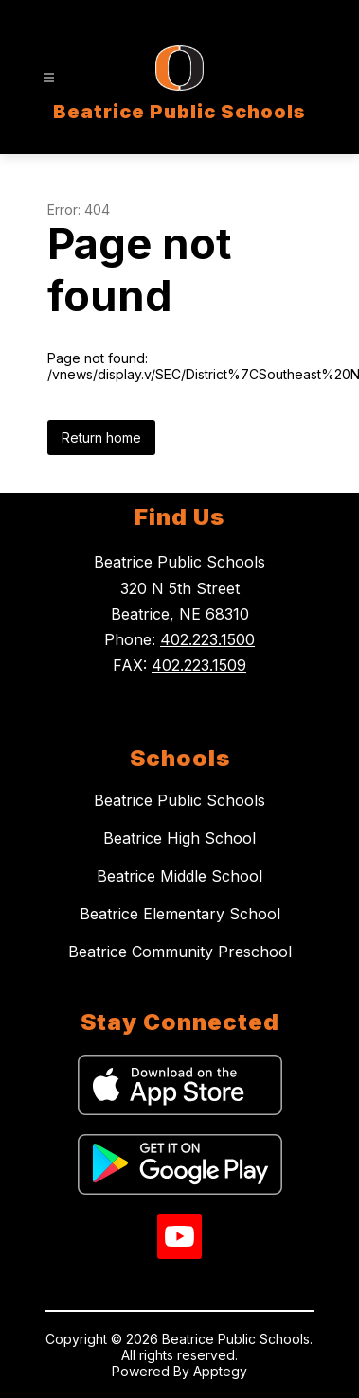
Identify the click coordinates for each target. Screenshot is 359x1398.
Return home (101, 437)
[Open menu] (49, 78)
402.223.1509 (199, 664)
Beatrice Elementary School (180, 913)
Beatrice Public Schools (179, 800)
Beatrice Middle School (179, 875)
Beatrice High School (179, 838)
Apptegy (220, 1371)
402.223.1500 (207, 639)
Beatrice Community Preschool (180, 951)
